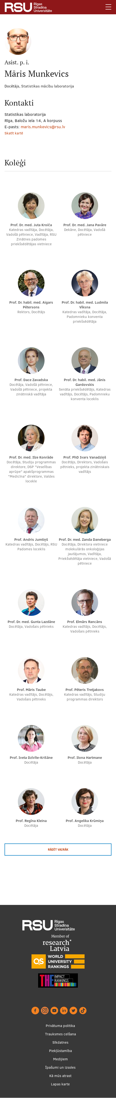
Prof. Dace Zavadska (31, 379)
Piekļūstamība (60, 1050)
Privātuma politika (60, 1025)
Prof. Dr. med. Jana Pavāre (84, 224)
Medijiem (60, 1059)
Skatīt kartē (14, 133)
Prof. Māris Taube (31, 689)
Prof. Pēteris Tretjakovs (85, 689)
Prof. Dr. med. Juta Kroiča (31, 224)
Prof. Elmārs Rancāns (84, 621)
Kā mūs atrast (60, 1075)
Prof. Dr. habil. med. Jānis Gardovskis (85, 382)
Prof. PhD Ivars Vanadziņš (84, 457)
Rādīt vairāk (58, 849)
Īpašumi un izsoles (60, 1067)
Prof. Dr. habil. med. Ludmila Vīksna (85, 305)
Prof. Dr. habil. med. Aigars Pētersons (31, 305)
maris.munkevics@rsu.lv (43, 126)
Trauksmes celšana (60, 1034)
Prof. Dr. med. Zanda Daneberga (85, 539)
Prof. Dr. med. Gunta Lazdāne (31, 621)
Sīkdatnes (60, 1042)
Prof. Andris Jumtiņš (31, 539)
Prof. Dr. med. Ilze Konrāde (31, 457)
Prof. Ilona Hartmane (85, 757)
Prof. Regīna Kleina (31, 820)
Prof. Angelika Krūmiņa (85, 820)
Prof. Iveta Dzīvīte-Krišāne (31, 757)
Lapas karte (60, 1084)
